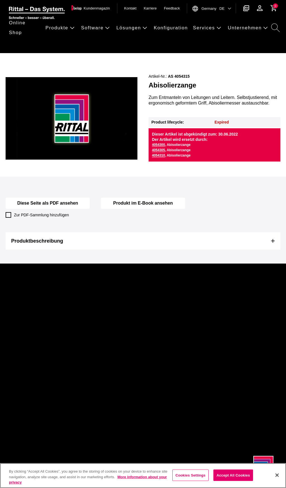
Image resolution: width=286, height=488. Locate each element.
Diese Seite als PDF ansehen (47, 203)
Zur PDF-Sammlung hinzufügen (37, 215)
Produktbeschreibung (37, 241)
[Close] (277, 475)
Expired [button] (221, 122)
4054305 (158, 150)
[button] (25, 27)
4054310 (158, 155)
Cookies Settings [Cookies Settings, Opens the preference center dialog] (190, 475)
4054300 (158, 145)
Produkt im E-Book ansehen (143, 203)
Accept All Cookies (233, 475)
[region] (143, 475)
